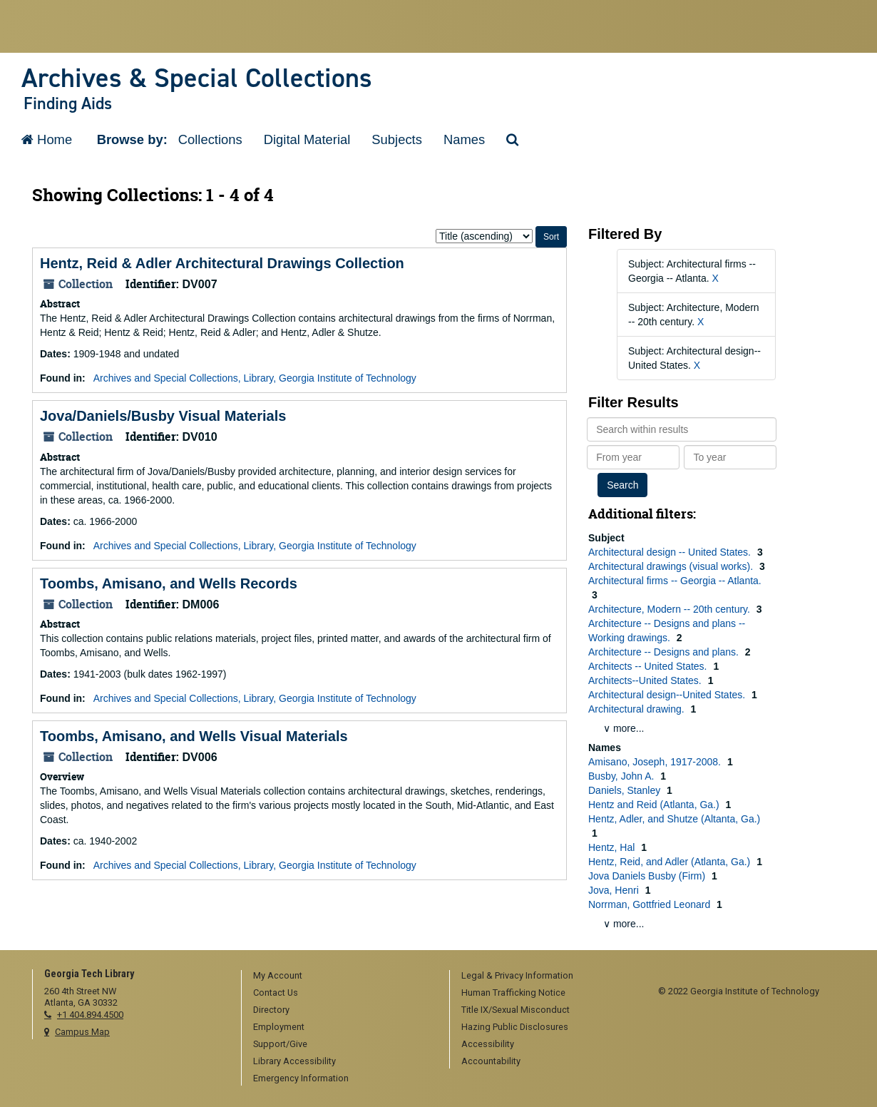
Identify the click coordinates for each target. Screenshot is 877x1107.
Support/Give (280, 1044)
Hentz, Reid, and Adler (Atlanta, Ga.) (670, 861)
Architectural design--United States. (668, 694)
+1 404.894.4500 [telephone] (90, 1014)
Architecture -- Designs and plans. (665, 652)
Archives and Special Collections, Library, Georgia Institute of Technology (254, 378)
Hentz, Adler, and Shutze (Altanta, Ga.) (674, 819)
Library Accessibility (294, 1061)
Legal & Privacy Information (517, 975)
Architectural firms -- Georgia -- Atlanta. (674, 580)
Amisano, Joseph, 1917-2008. (656, 761)
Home (46, 139)
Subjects (396, 139)
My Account (277, 975)
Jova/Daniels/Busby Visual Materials (163, 416)
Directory (271, 1009)
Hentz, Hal (612, 847)
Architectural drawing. (637, 709)
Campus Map (82, 1031)
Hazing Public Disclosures (514, 1026)
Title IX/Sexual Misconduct (515, 1009)
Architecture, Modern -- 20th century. (670, 609)
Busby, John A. (622, 776)
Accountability (490, 1061)
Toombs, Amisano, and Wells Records (168, 583)
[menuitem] (341, 976)
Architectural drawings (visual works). (672, 566)
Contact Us (275, 992)
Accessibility (487, 1044)
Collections (210, 139)
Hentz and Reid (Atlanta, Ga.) (655, 804)
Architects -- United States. (648, 666)
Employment (278, 1026)
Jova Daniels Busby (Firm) (648, 876)
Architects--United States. (646, 680)
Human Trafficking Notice (513, 992)
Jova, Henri (615, 890)
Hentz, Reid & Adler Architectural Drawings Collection (222, 263)
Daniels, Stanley (625, 790)
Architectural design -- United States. (671, 552)
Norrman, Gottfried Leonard (650, 904)
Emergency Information (301, 1078)
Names (464, 139)
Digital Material (307, 139)
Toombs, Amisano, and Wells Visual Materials (194, 736)
